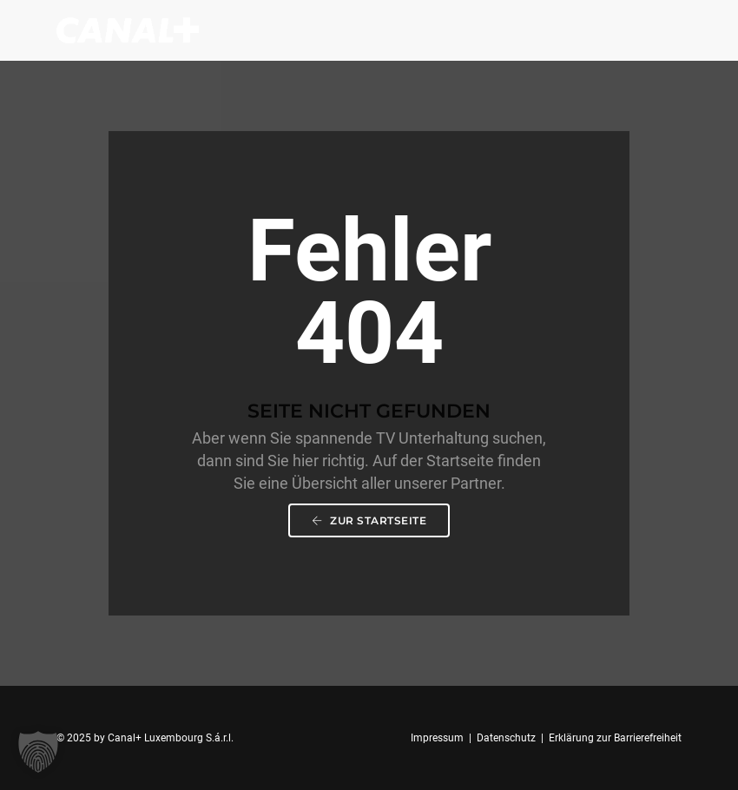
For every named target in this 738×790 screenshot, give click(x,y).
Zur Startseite (369, 520)
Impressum (437, 738)
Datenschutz (506, 738)
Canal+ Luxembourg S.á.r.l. (171, 738)
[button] (38, 752)
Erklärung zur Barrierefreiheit (615, 738)
